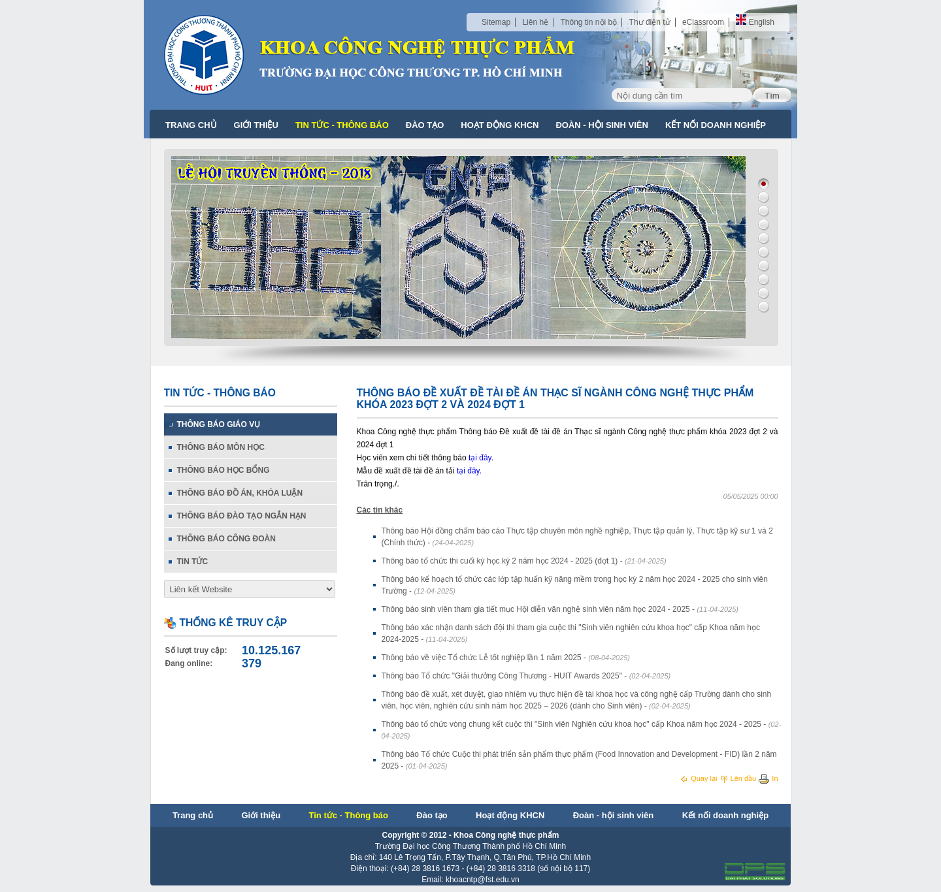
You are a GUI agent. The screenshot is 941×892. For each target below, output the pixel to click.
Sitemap (496, 22)
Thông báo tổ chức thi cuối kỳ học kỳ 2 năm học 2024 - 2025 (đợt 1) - (524, 560)
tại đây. (481, 457)
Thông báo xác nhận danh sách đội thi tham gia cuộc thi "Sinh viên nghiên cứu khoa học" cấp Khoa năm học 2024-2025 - (571, 633)
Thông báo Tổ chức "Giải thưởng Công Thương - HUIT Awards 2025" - (526, 675)
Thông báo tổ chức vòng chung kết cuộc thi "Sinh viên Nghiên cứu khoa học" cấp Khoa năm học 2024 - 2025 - (582, 730)
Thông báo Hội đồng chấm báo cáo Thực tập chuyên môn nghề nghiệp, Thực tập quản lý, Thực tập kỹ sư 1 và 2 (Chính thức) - (577, 536)
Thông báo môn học (221, 447)
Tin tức (192, 561)
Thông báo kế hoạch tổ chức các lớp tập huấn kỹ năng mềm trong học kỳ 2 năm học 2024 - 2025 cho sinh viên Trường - (575, 585)
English (755, 22)
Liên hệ (535, 22)
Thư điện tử (649, 22)
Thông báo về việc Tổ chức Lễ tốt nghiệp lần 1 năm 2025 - (506, 657)
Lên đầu (739, 778)
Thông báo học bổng (223, 470)
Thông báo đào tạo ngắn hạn (241, 515)
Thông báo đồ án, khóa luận (240, 493)
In (768, 778)
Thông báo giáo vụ (219, 424)
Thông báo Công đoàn (226, 538)
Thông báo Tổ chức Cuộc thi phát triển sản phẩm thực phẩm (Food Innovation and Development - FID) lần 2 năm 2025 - (579, 760)
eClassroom (703, 22)
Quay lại (699, 778)
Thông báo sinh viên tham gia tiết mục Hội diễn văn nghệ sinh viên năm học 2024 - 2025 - (560, 609)
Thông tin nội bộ (588, 22)
